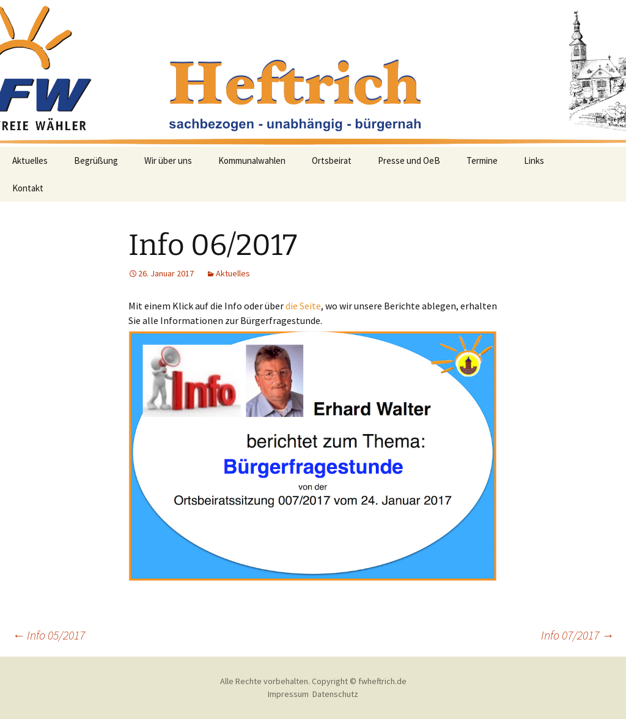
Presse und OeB (409, 160)
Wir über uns (168, 160)
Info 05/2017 (48, 635)
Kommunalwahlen (251, 160)
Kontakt (27, 188)
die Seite (303, 306)
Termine (482, 160)
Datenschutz (335, 693)
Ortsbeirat (332, 160)
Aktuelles (30, 160)
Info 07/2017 (577, 635)
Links (534, 160)
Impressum (288, 693)
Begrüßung (96, 160)
